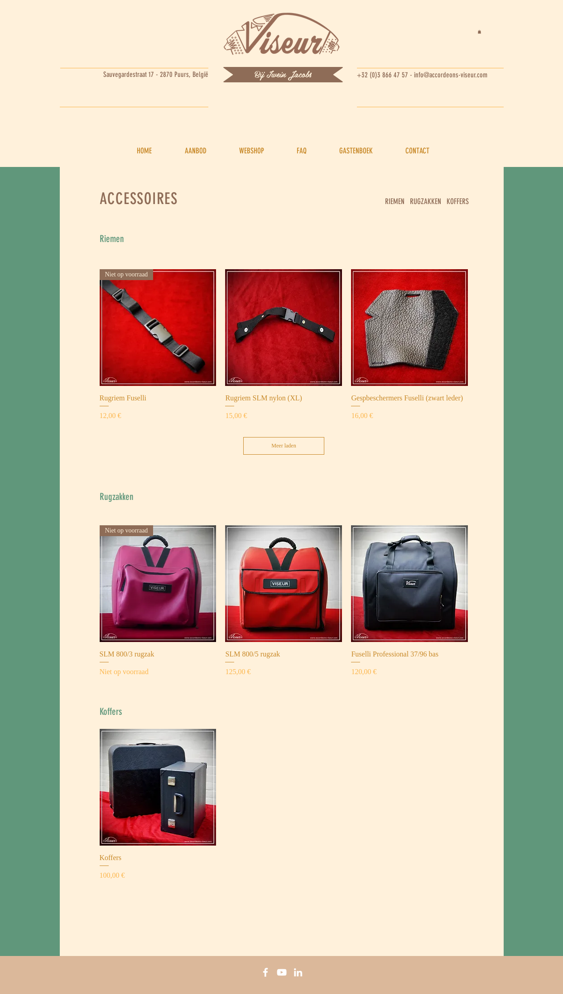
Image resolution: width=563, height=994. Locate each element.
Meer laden (283, 445)
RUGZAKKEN (425, 201)
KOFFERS (458, 201)
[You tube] (282, 972)
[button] (479, 31)
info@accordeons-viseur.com (450, 75)
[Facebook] (265, 972)
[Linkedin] (298, 972)
